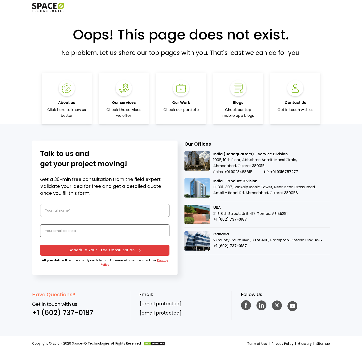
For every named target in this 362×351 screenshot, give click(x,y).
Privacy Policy (282, 343)
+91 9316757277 (284, 171)
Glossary (305, 343)
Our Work (181, 102)
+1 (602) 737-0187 (230, 219)
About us (66, 102)
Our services (124, 102)
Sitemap (323, 343)
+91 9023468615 (238, 171)
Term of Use (257, 343)
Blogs (238, 102)
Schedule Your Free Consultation (105, 250)
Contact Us (295, 102)
